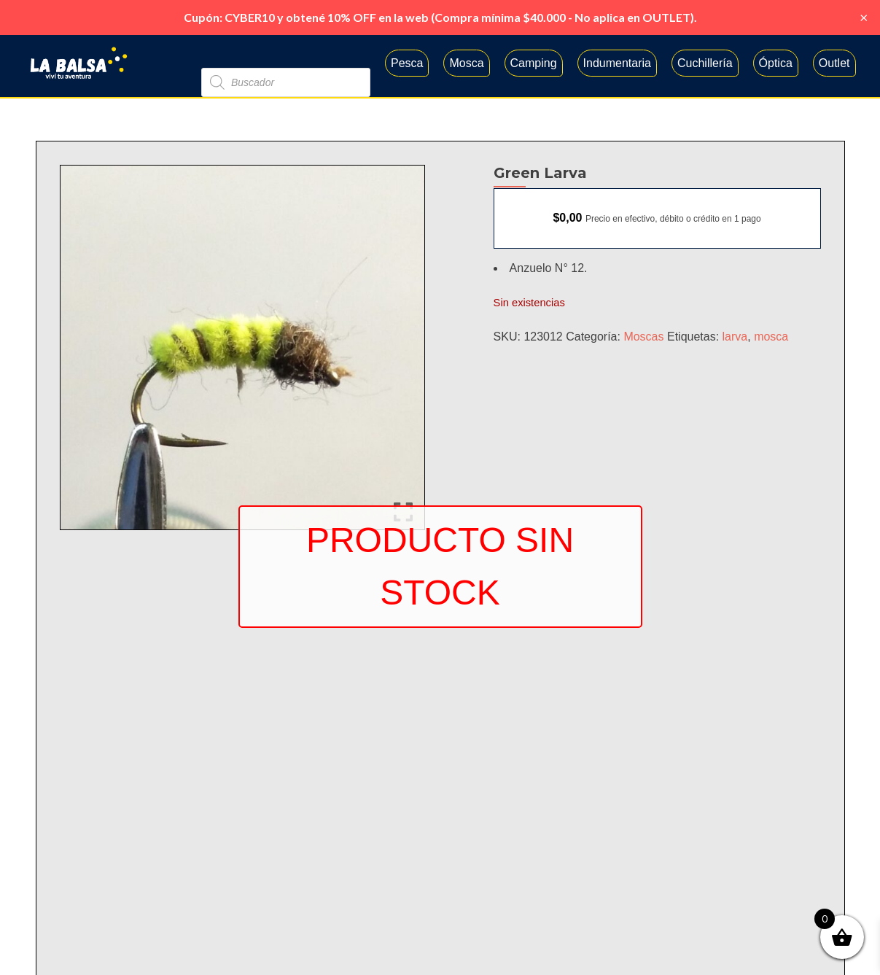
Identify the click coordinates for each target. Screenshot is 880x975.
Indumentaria (617, 63)
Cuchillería (705, 63)
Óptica (776, 63)
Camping (533, 63)
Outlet (834, 63)
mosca (771, 336)
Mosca (466, 63)
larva (735, 336)
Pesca (407, 63)
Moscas (643, 336)
